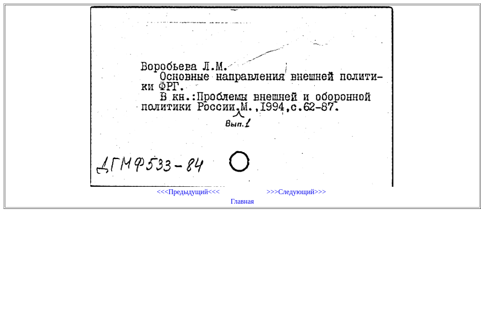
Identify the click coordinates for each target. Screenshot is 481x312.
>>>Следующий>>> (296, 191)
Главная (242, 201)
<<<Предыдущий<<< (188, 191)
